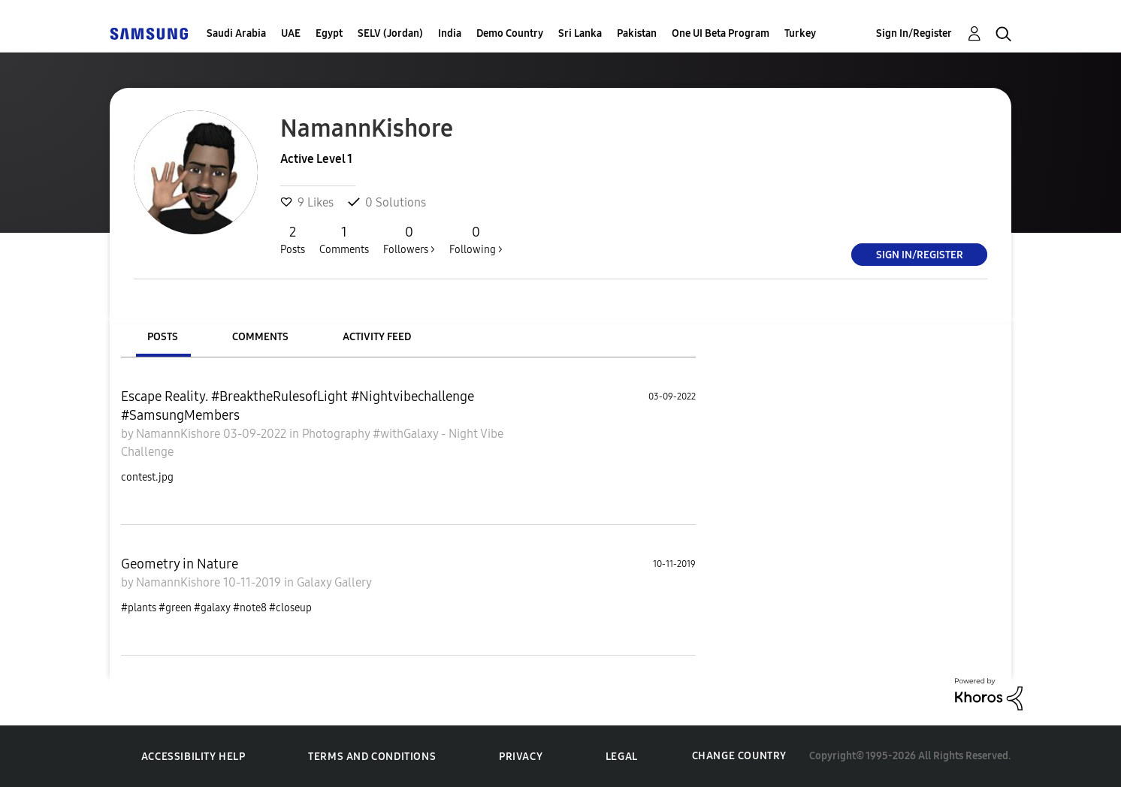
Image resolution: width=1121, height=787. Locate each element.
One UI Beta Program (720, 33)
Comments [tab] (260, 336)
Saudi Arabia (236, 33)
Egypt (329, 33)
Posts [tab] (162, 336)
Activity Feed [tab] (377, 336)
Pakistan (637, 33)
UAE (291, 33)
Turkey (800, 33)
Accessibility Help (193, 756)
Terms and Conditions (372, 756)
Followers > (409, 239)
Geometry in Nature (179, 564)
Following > (476, 239)
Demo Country (509, 33)
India (449, 33)
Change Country (739, 755)
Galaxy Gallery (334, 582)
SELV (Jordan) (390, 33)
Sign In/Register (914, 33)
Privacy (520, 756)
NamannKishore (179, 434)
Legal (622, 756)
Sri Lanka (580, 33)
